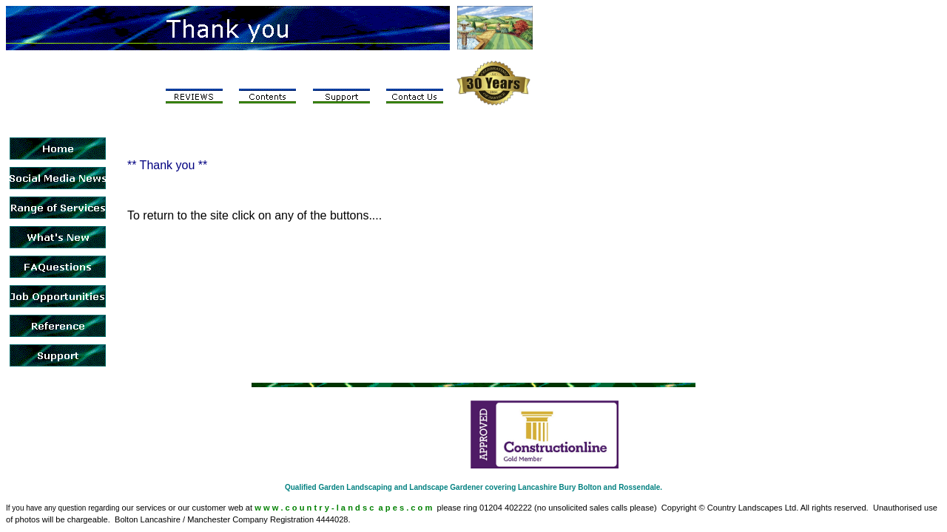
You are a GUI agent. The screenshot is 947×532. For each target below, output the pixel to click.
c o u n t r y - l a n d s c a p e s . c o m (359, 507)
